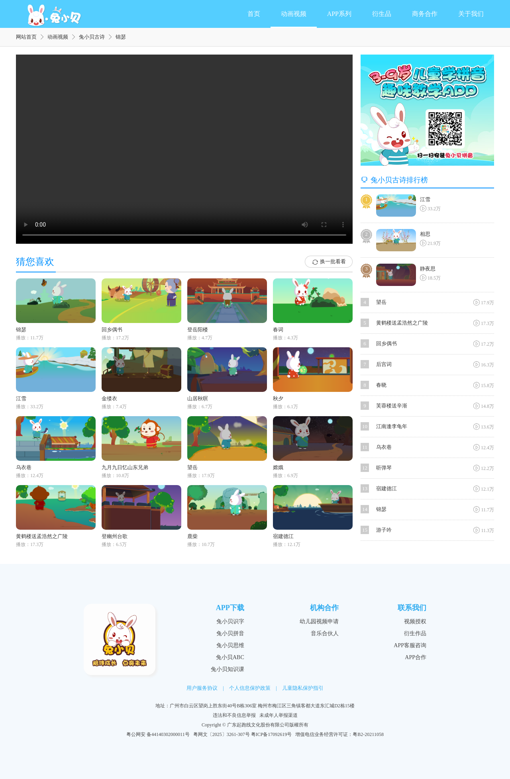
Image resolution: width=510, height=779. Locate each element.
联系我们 (412, 608)
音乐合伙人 (325, 633)
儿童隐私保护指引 (303, 688)
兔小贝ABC (230, 657)
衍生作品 (415, 633)
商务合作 (424, 13)
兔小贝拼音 (230, 633)
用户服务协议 (202, 688)
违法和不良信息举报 (234, 715)
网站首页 (26, 37)
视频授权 (415, 621)
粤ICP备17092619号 (271, 734)
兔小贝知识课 (227, 669)
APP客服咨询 (410, 645)
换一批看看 (329, 262)
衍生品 (381, 13)
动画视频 (293, 13)
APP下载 (230, 608)
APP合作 (415, 657)
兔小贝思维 (230, 645)
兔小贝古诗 (92, 37)
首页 (253, 13)
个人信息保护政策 (250, 688)
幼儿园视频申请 (319, 621)
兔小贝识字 (230, 621)
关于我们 (471, 13)
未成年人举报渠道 (278, 715)
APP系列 (339, 13)
